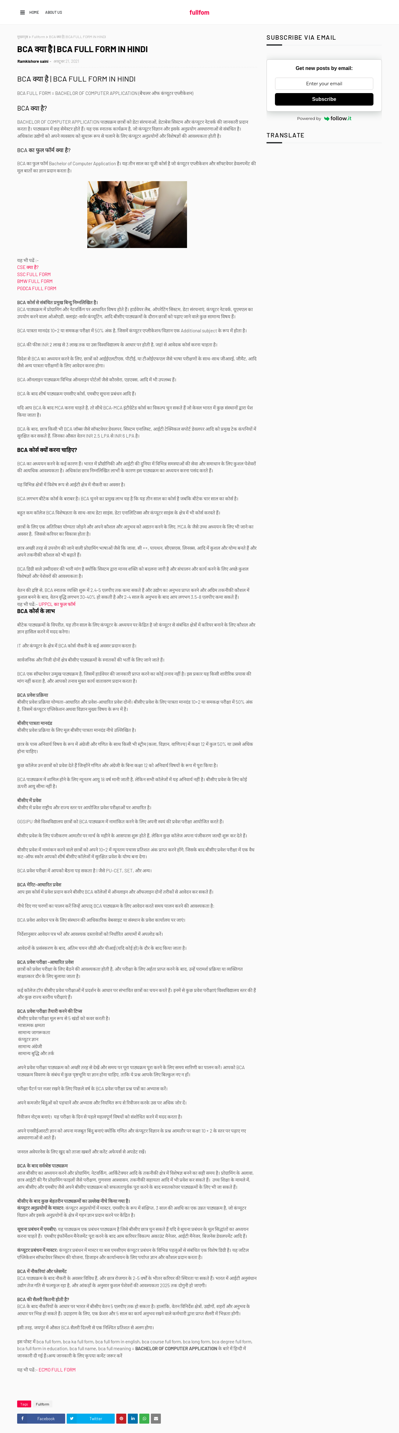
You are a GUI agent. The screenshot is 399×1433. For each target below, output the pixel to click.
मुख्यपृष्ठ (22, 36)
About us (53, 12)
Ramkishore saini (32, 61)
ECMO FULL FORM (57, 1369)
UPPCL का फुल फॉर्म (57, 604)
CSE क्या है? (28, 267)
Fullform (38, 36)
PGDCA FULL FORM (37, 288)
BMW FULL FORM (35, 281)
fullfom (199, 12)
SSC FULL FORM (34, 274)
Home (34, 12)
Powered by (324, 118)
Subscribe (324, 99)
